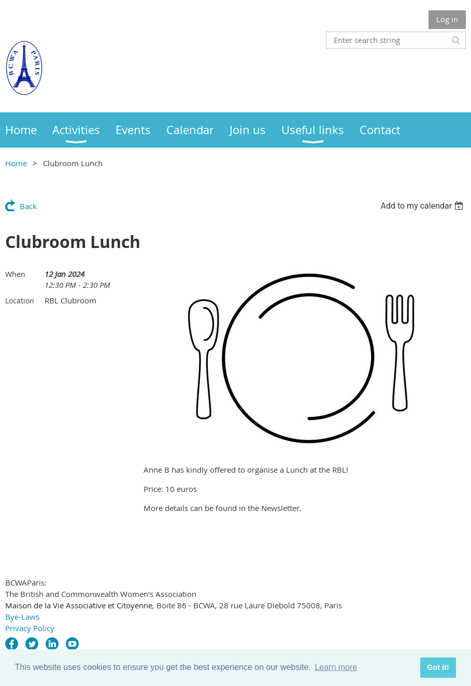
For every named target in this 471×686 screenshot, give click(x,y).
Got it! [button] (438, 667)
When (15, 274)
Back (28, 206)
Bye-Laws (22, 616)
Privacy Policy (29, 628)
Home (16, 163)
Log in (447, 19)
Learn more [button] (336, 667)
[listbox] (423, 205)
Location (19, 300)
